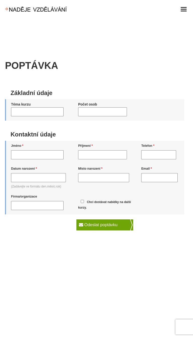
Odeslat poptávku (98, 224)
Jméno (17, 146)
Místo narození (90, 168)
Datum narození (24, 168)
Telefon (147, 146)
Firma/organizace (24, 196)
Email (146, 168)
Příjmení (85, 146)
